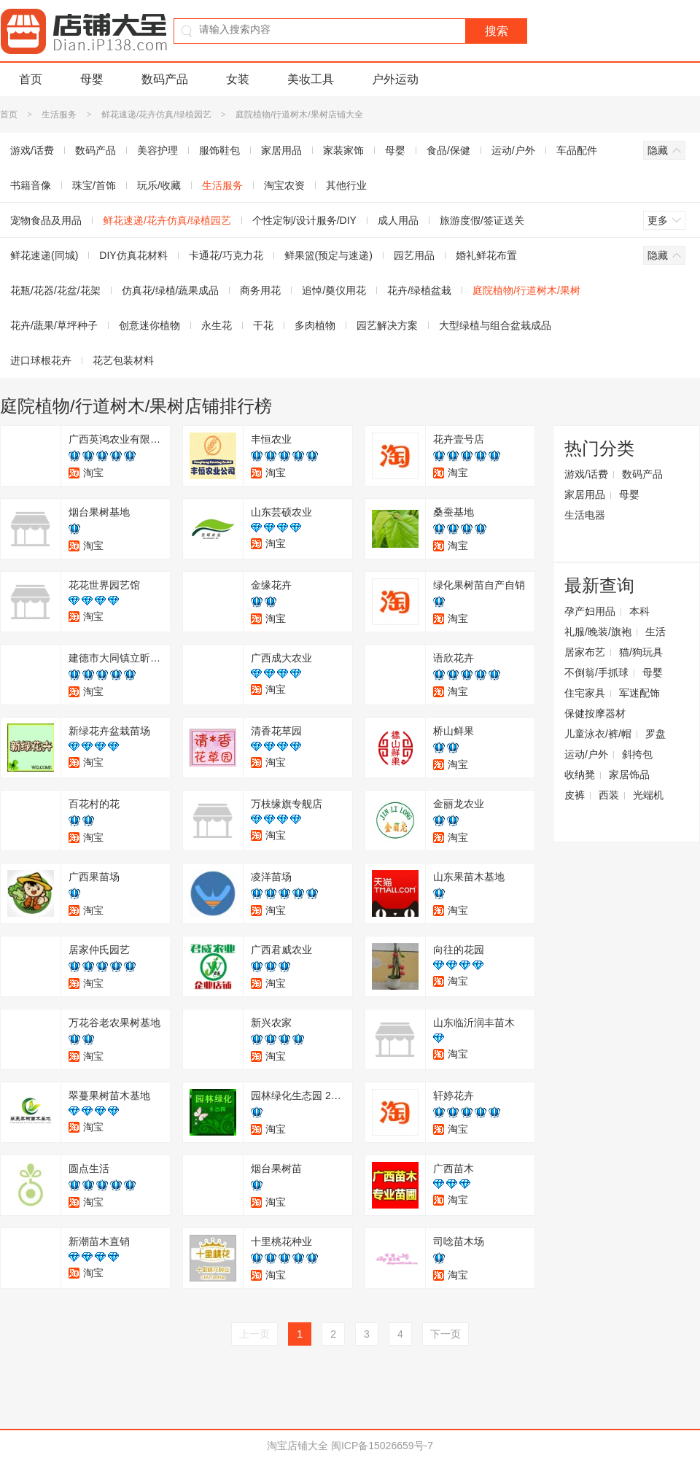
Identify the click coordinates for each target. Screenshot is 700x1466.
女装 (237, 79)
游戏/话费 (586, 474)
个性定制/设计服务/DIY (304, 220)
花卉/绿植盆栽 (419, 290)
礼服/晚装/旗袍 (597, 631)
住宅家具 (584, 693)
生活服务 (59, 114)
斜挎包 (637, 754)
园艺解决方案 (387, 325)
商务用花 (260, 290)
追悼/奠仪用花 (334, 290)
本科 (639, 611)
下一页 (445, 1334)
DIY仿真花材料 (133, 255)
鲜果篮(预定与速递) (328, 255)
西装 (609, 795)
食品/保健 (448, 150)
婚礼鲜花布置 (486, 255)
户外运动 (395, 79)
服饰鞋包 (219, 150)
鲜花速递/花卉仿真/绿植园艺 (156, 114)
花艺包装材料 (123, 360)
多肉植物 (315, 325)
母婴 (92, 79)
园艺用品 (414, 255)
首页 (30, 79)
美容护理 (157, 150)
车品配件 (576, 150)
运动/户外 (513, 150)
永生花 (216, 325)
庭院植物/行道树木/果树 (526, 290)
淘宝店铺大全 (297, 1445)
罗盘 (655, 734)
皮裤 (574, 795)
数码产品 (164, 79)
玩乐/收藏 (159, 185)
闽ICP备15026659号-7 (382, 1445)
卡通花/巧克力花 (226, 255)
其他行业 (346, 185)
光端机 (648, 795)
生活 (655, 631)
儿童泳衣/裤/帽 (597, 734)
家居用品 (281, 150)
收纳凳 (579, 774)
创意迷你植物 (149, 325)
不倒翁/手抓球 (596, 672)
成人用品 (398, 220)
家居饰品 (629, 774)
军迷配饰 (639, 693)
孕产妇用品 (589, 611)
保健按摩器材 (595, 713)
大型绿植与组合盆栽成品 (495, 325)
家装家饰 (343, 150)
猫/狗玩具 (641, 652)
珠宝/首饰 (94, 185)
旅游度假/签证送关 (482, 220)
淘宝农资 (284, 185)
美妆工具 (310, 79)
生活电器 (584, 515)
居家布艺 (584, 652)
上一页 (254, 1334)
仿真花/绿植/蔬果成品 (170, 290)
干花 (263, 325)
